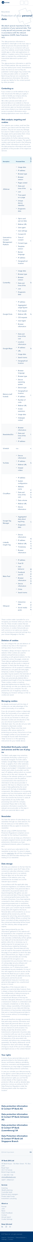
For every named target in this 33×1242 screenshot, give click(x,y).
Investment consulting (8, 1198)
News (3, 1211)
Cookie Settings (6, 1219)
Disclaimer (11, 1237)
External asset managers (9, 1194)
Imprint (3, 1237)
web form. (10, 853)
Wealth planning (7, 1190)
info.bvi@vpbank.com (8, 1177)
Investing (4, 1188)
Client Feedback (7, 1213)
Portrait (3, 1207)
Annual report (6, 1217)
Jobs (3, 1209)
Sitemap (4, 1239)
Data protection (20, 1237)
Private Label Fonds (8, 1196)
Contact (4, 1215)
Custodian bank (6, 1192)
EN (31, 1152)
